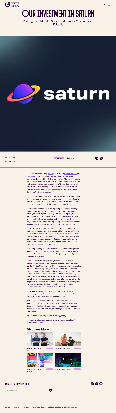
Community (59, 158)
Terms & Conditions (38, 407)
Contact (8, 407)
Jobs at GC (25, 407)
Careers (16, 407)
